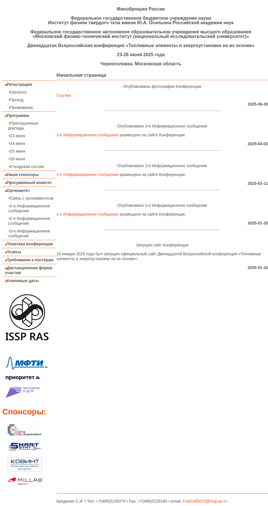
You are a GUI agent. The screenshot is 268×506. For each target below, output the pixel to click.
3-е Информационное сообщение (29, 233)
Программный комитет (28, 182)
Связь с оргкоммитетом (31, 198)
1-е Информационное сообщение (29, 208)
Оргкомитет (17, 190)
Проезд (15, 100)
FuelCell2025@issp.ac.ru (205, 501)
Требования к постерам (29, 260)
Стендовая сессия (26, 166)
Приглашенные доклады (23, 125)
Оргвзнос (17, 92)
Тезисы (13, 252)
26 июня (16, 159)
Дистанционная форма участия (28, 270)
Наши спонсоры (22, 174)
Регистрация (18, 84)
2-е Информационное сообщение (29, 221)
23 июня (16, 135)
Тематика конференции (29, 244)
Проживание (20, 107)
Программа (17, 115)
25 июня (16, 151)
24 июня (16, 143)
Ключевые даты (22, 280)
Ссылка (63, 95)
